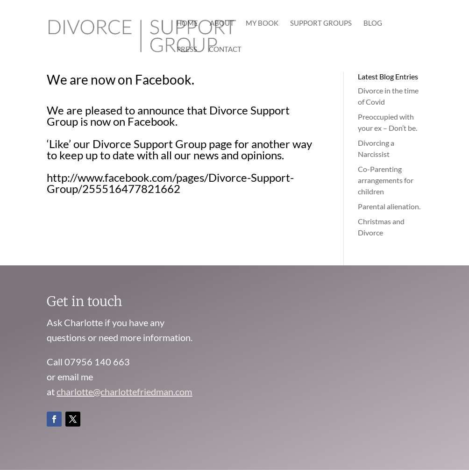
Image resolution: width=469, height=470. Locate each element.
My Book (262, 23)
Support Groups (321, 23)
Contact (225, 49)
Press (187, 49)
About (222, 23)
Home (187, 23)
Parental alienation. (389, 206)
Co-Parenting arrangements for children (385, 180)
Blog (372, 23)
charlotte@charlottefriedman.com (124, 391)
